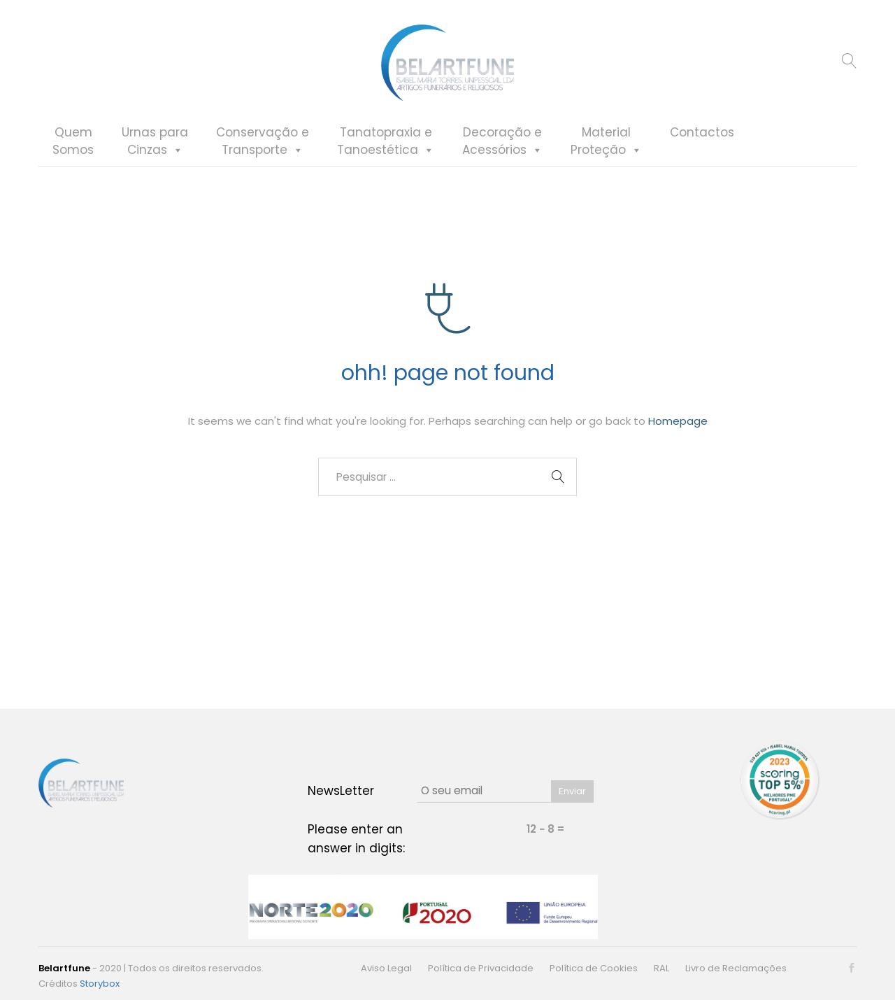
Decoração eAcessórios (502, 142)
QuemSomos (73, 142)
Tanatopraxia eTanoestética (385, 142)
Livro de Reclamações (736, 968)
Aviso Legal (386, 968)
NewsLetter (341, 790)
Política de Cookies (594, 968)
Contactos (702, 133)
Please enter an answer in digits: (356, 839)
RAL (661, 968)
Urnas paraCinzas (155, 142)
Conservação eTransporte (262, 142)
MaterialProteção (606, 142)
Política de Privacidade (481, 968)
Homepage (678, 423)
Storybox (100, 983)
